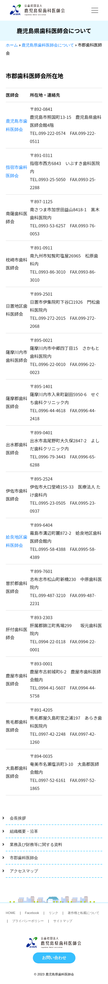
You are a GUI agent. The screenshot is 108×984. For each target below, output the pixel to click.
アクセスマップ (24, 871)
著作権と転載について (83, 913)
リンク (53, 913)
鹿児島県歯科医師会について (48, 45)
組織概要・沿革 (24, 831)
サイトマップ (62, 921)
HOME (11, 913)
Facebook (32, 913)
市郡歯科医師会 (24, 857)
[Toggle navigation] (94, 10)
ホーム (12, 45)
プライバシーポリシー (28, 921)
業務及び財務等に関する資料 (36, 844)
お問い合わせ (54, 957)
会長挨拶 (18, 818)
